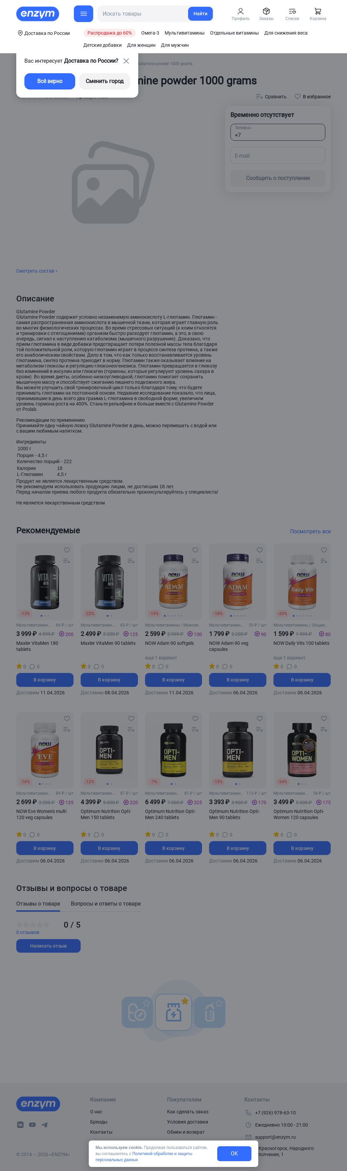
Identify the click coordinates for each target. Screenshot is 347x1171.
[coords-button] (43, 33)
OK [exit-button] (234, 1153)
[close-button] (126, 61)
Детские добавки (102, 45)
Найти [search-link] (200, 13)
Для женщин (141, 45)
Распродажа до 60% (109, 33)
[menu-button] (83, 13)
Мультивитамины (185, 33)
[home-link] (38, 13)
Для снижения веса (286, 33)
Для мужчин (175, 45)
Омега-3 (150, 33)
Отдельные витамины (234, 33)
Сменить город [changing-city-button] (105, 81)
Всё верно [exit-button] (49, 81)
